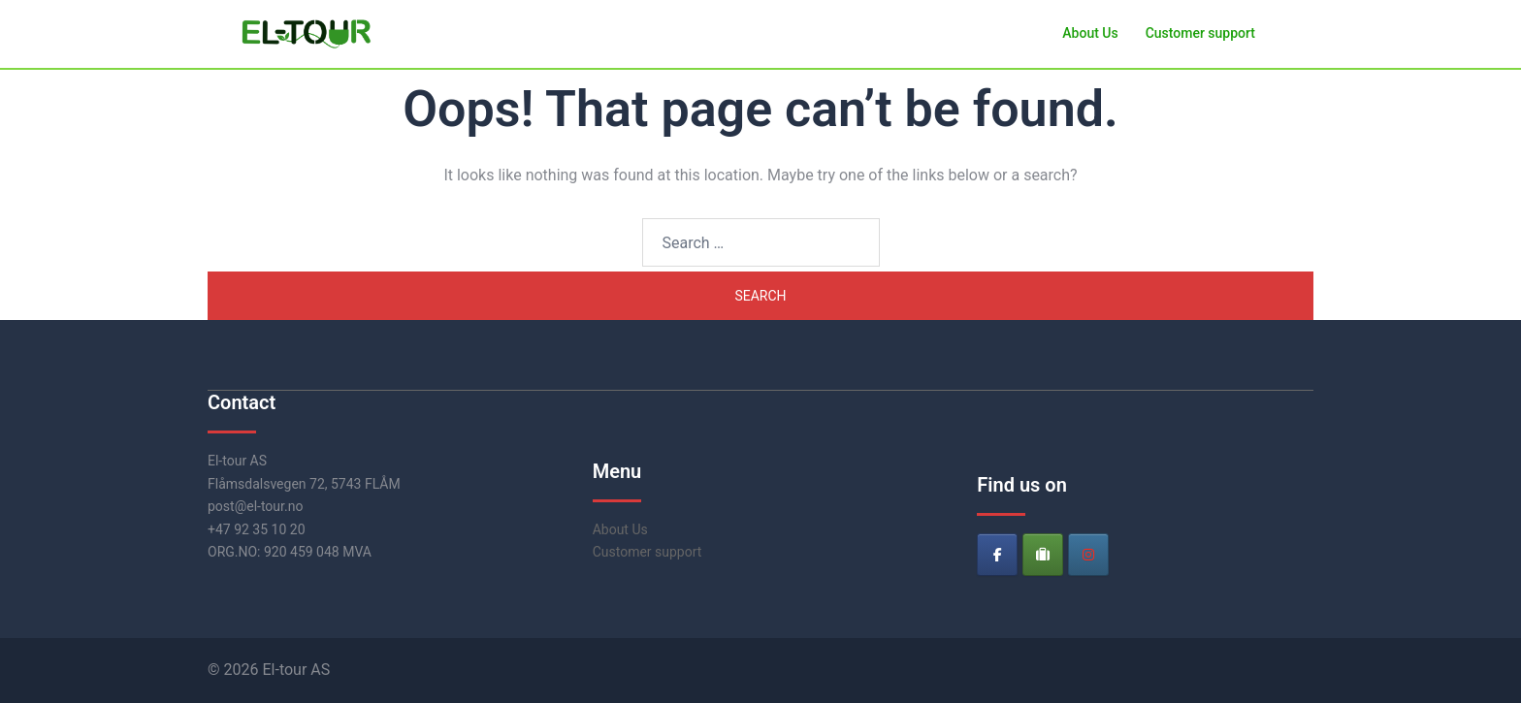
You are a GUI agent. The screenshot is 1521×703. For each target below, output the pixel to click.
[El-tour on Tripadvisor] (1042, 554)
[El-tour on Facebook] (997, 554)
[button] (1305, 34)
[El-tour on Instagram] (1088, 554)
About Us (1089, 33)
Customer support (1200, 33)
